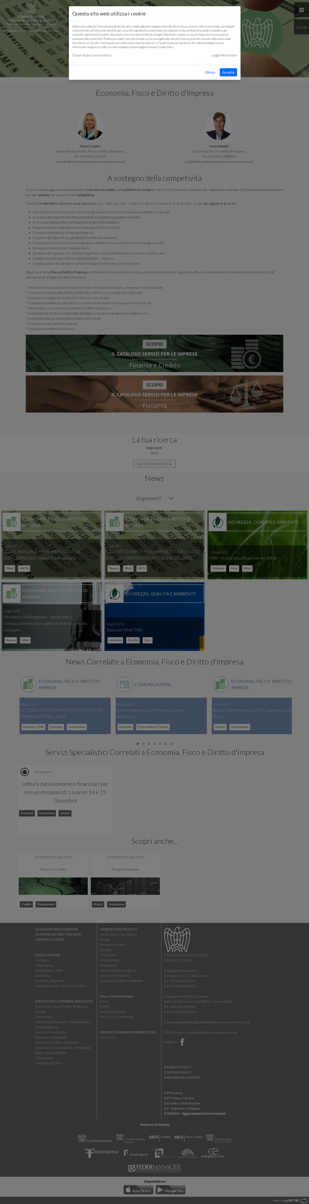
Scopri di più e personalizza (91, 55)
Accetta (228, 72)
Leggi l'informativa (224, 55)
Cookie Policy (166, 47)
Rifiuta (210, 72)
